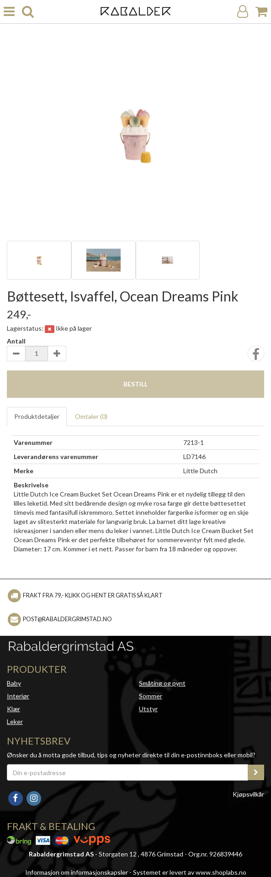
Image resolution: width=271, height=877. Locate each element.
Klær (13, 709)
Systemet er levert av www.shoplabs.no (189, 872)
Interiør (18, 696)
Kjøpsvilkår (248, 794)
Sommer (150, 696)
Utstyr (148, 709)
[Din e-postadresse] (127, 772)
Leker (15, 721)
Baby (14, 683)
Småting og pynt (162, 683)
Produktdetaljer (36, 416)
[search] (27, 11)
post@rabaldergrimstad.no (67, 619)
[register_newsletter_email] (256, 772)
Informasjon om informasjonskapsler (76, 872)
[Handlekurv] (261, 11)
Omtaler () (91, 416)
